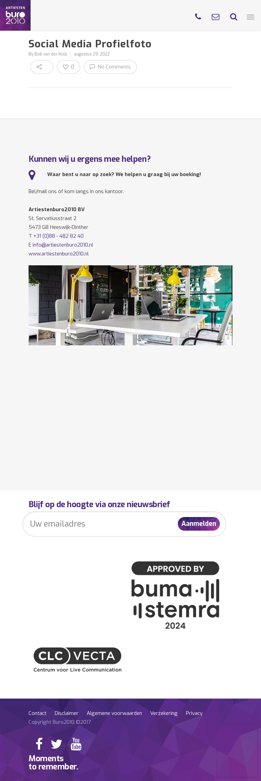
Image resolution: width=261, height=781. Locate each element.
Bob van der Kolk (50, 54)
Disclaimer (67, 713)
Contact (38, 713)
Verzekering (164, 713)
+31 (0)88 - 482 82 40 (58, 236)
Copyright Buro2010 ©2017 (60, 722)
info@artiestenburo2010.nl (63, 244)
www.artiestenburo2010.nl (59, 253)
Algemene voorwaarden (114, 713)
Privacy (194, 713)
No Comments (110, 66)
